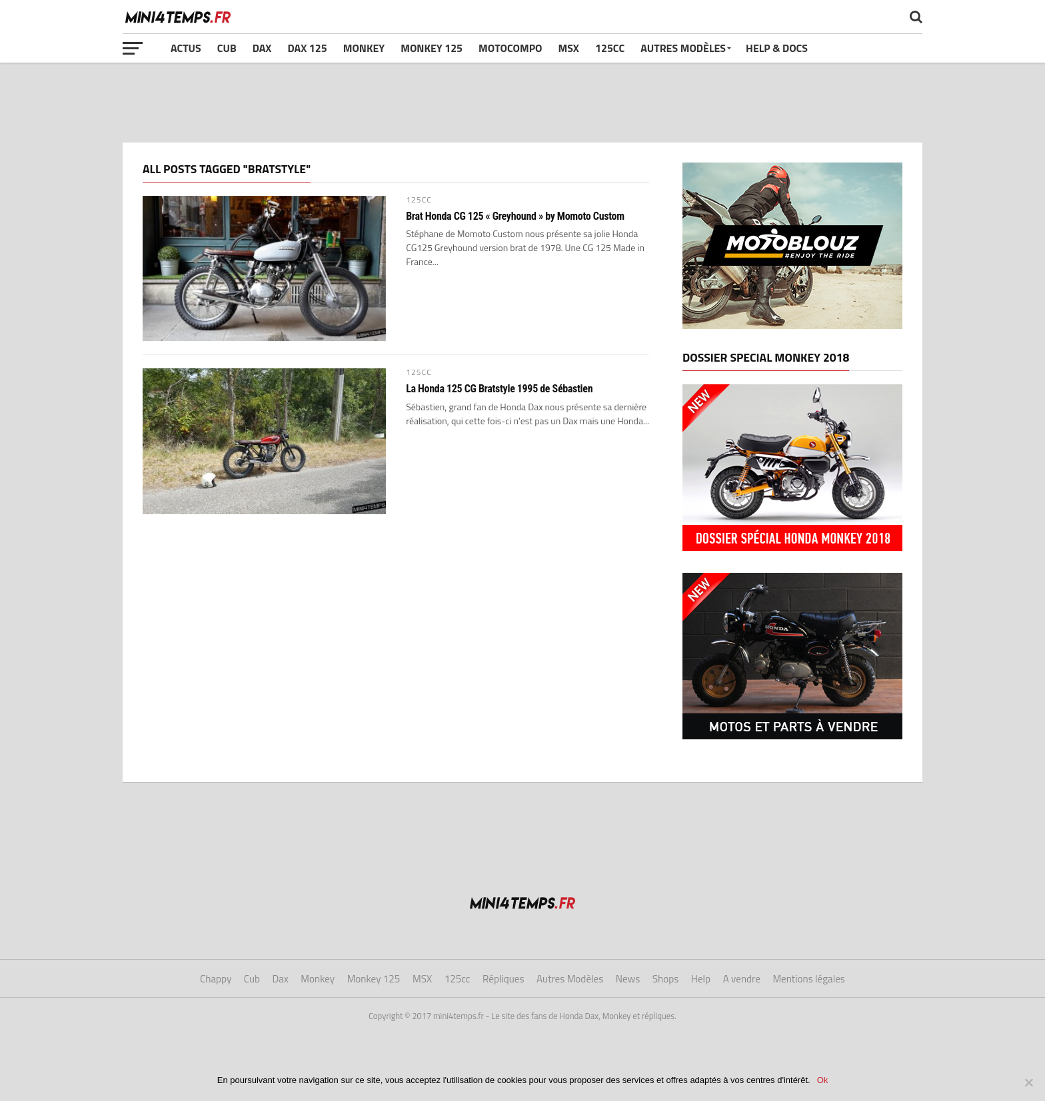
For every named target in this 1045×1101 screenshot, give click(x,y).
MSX (568, 48)
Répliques (503, 978)
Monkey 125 (432, 48)
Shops (665, 978)
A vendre (741, 978)
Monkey (364, 48)
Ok (822, 1080)
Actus (186, 48)
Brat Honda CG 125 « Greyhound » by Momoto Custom (515, 216)
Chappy (215, 978)
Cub (227, 48)
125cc (609, 48)
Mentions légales (808, 978)
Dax (262, 48)
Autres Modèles (683, 48)
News (628, 978)
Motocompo (510, 48)
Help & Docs (777, 48)
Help (700, 978)
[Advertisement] (522, 103)
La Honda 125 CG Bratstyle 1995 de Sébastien (499, 389)
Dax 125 (307, 48)
